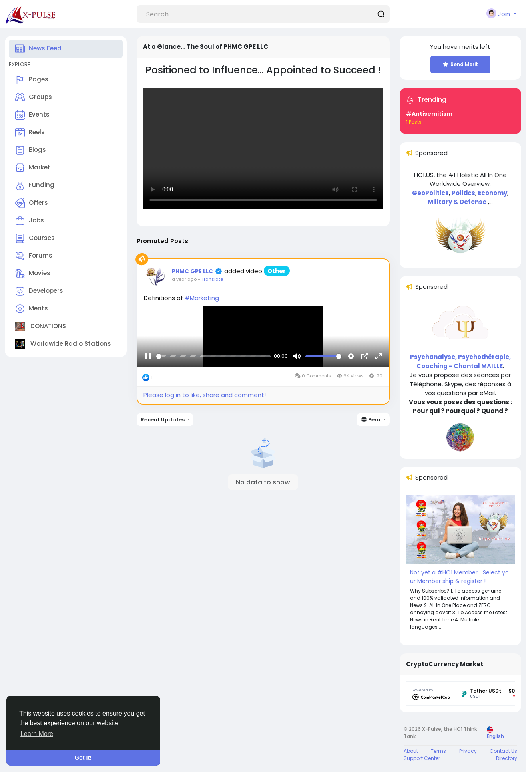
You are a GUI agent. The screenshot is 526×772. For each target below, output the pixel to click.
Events (32, 115)
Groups (33, 97)
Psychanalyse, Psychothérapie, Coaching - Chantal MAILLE (460, 361)
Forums (33, 256)
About (411, 751)
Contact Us (503, 751)
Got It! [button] (83, 757)
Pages (31, 80)
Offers (31, 203)
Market (32, 168)
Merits (31, 309)
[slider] (213, 357)
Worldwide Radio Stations (63, 344)
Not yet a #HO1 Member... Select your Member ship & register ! (459, 576)
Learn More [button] (36, 733)
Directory (506, 758)
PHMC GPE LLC (192, 271)
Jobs (29, 221)
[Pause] (147, 357)
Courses (35, 238)
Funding (34, 185)
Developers (39, 291)
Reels (30, 132)
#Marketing (202, 298)
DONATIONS (40, 326)
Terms (438, 751)
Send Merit (460, 64)
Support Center (422, 758)
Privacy (468, 751)
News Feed (38, 49)
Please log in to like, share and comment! (204, 395)
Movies (32, 273)
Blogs (30, 150)
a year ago (184, 279)
